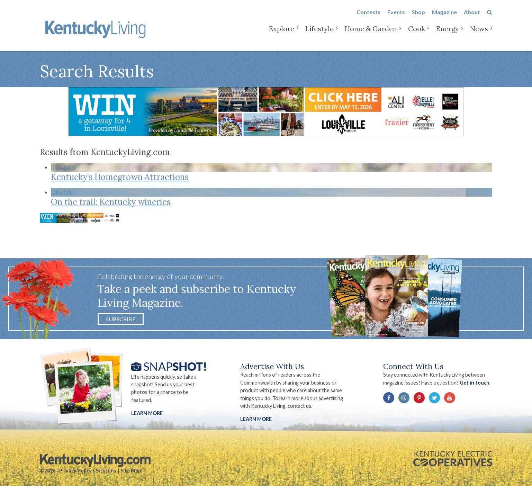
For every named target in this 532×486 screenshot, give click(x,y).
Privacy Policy (75, 471)
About (472, 18)
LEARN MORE (256, 419)
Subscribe (120, 319)
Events (396, 18)
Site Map (130, 471)
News (479, 34)
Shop (418, 18)
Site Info (106, 471)
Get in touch (474, 383)
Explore (281, 34)
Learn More (147, 413)
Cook (416, 34)
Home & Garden (371, 34)
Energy (447, 34)
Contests (368, 18)
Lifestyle (319, 34)
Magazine (444, 18)
